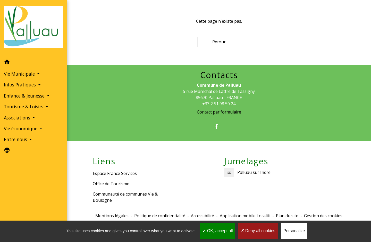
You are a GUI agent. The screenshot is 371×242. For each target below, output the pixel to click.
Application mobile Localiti (245, 216)
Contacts (219, 75)
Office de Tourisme (111, 184)
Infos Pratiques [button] (20, 85)
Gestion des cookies (323, 216)
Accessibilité (202, 216)
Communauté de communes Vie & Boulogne (125, 197)
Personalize (294, 231)
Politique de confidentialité (159, 216)
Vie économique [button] (21, 128)
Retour (219, 42)
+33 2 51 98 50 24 (218, 104)
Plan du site (287, 216)
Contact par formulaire (219, 112)
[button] (33, 62)
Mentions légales (112, 216)
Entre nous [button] (16, 139)
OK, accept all (218, 231)
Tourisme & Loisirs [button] (24, 106)
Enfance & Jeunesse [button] (25, 96)
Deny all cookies (258, 231)
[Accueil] (33, 28)
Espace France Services (115, 173)
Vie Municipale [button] (20, 74)
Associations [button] (17, 118)
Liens (104, 161)
